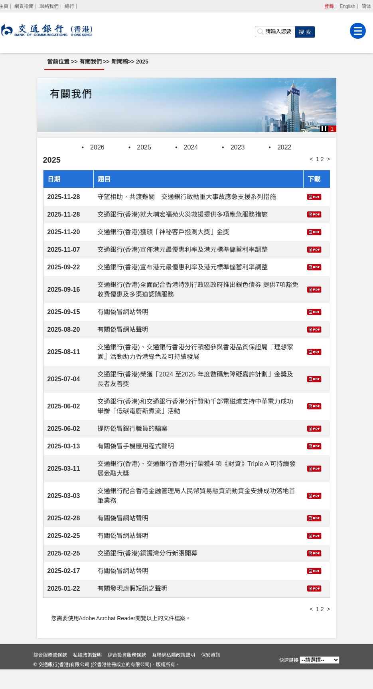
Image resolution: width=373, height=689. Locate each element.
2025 (144, 61)
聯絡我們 (49, 6)
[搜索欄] (275, 30)
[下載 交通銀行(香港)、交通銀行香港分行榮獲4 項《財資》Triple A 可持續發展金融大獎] (314, 468)
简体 (366, 6)
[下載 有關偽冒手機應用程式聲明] (314, 445)
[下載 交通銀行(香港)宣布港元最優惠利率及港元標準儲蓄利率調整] (314, 266)
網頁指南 (24, 6)
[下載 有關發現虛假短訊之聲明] (314, 588)
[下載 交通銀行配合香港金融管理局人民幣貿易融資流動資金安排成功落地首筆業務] (314, 495)
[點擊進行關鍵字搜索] (305, 30)
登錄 (329, 6)
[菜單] (358, 29)
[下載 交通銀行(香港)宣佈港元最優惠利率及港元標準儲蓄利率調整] (314, 249)
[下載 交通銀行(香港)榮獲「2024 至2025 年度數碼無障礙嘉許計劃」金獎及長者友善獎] (314, 378)
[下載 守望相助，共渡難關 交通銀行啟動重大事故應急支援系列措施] (314, 196)
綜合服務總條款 (55, 674)
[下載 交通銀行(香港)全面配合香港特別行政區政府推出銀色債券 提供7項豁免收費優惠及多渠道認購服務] (314, 289)
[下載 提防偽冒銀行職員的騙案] (314, 428)
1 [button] (332, 128)
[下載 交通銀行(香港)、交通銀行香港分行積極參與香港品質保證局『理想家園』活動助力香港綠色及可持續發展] (314, 351)
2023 (238, 147)
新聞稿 (122, 61)
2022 (284, 147)
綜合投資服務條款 (132, 674)
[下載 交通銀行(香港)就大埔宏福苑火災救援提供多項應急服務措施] (314, 214)
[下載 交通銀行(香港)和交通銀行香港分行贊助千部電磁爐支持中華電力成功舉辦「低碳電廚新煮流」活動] (314, 405)
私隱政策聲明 (92, 674)
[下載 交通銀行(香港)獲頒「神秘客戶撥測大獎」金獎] (314, 231)
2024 (191, 147)
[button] (324, 128)
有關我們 (94, 61)
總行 (69, 6)
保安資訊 (215, 674)
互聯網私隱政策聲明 (178, 674)
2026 (97, 147)
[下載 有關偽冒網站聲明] (314, 311)
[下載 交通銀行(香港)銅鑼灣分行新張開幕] (314, 553)
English (347, 6)
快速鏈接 (283, 660)
